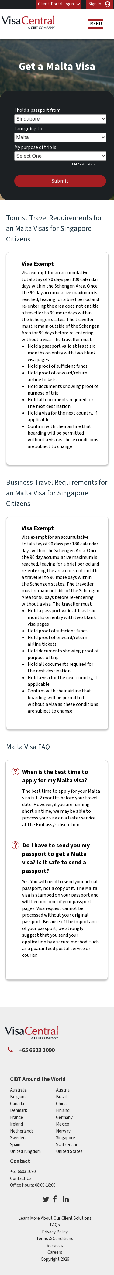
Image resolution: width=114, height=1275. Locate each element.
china (61, 1104)
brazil (61, 1097)
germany (64, 1117)
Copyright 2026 (55, 1259)
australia (18, 1090)
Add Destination (83, 164)
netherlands (22, 1131)
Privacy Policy (55, 1232)
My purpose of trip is (35, 147)
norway (63, 1131)
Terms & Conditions (54, 1239)
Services (55, 1246)
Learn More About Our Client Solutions (55, 1218)
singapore (65, 1138)
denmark (18, 1110)
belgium (18, 1097)
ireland (16, 1124)
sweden (18, 1138)
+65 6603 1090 (23, 1171)
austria (63, 1090)
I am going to (28, 128)
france (16, 1117)
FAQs (55, 1225)
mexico (62, 1124)
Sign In (94, 4)
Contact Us (21, 1178)
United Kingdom (25, 1151)
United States (69, 1151)
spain (15, 1145)
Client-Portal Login (56, 4)
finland (63, 1110)
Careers (54, 1252)
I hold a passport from (37, 110)
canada (17, 1104)
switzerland (67, 1145)
